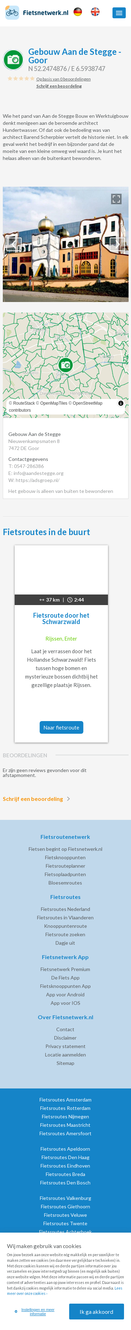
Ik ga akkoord (96, 1311)
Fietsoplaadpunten (65, 874)
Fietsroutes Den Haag (65, 1157)
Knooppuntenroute (65, 926)
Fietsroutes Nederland (65, 909)
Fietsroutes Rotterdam (65, 1108)
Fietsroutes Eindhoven (65, 1166)
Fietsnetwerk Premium (65, 969)
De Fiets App (65, 978)
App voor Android (65, 994)
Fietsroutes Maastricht (65, 1125)
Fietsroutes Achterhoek (65, 1232)
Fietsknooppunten (65, 857)
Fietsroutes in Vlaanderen (65, 917)
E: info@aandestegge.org (36, 473)
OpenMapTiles (53, 403)
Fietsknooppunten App (65, 986)
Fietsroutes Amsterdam (65, 1100)
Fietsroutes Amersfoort (65, 1133)
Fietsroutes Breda (65, 1174)
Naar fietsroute (61, 727)
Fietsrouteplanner (65, 866)
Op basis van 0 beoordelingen (63, 79)
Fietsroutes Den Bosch (65, 1183)
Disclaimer (65, 1038)
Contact (65, 1029)
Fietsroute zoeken (65, 934)
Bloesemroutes (65, 883)
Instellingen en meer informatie (34, 1311)
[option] (66, 244)
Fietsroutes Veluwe (65, 1215)
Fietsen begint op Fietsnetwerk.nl (65, 849)
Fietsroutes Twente (65, 1223)
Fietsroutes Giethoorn (65, 1206)
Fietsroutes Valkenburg (65, 1198)
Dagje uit (65, 943)
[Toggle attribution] (121, 403)
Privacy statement (65, 1046)
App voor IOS (65, 1003)
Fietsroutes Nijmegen (65, 1116)
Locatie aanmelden (65, 1055)
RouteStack (24, 403)
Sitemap (65, 1063)
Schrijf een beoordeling (38, 799)
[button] (119, 12)
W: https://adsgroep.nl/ (33, 480)
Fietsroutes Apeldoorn (65, 1149)
